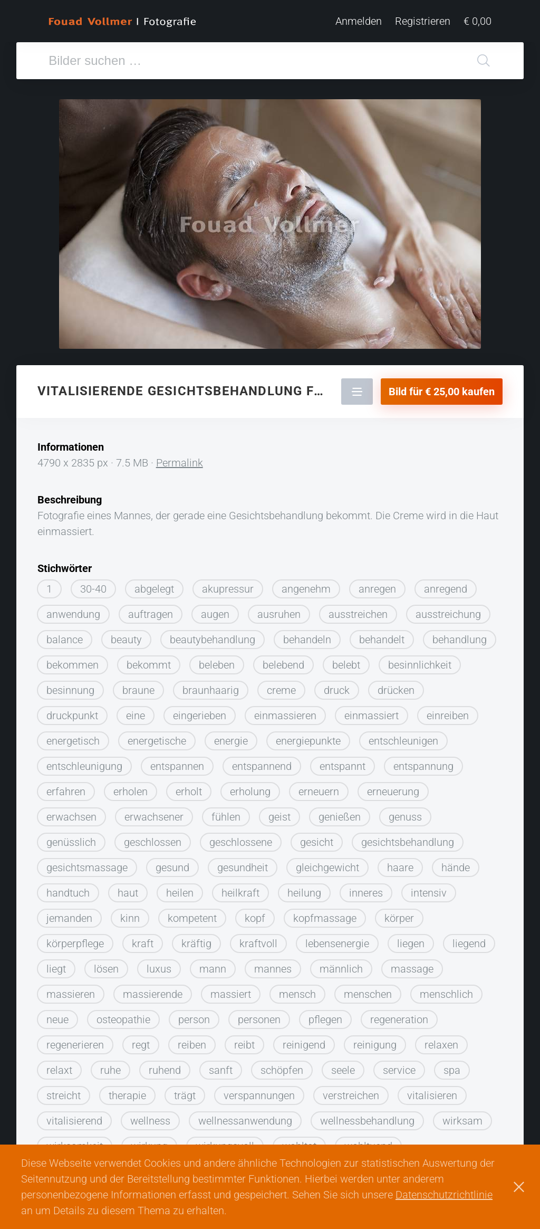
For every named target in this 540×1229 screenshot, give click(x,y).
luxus (159, 964)
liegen (411, 939)
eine (135, 711)
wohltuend (368, 1142)
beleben (217, 660)
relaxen (441, 1040)
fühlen (225, 812)
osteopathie (123, 1015)
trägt (185, 1091)
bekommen (72, 660)
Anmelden (358, 21)
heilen (180, 888)
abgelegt (154, 584)
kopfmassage (324, 914)
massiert (230, 990)
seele (343, 1066)
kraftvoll (258, 939)
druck (337, 686)
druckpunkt (72, 711)
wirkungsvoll (225, 1142)
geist (279, 812)
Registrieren (422, 21)
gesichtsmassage (87, 863)
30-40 (93, 584)
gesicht (316, 838)
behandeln (307, 635)
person (194, 1015)
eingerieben (199, 711)
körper (399, 914)
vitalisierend (74, 1116)
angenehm (306, 584)
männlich (341, 964)
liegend (469, 939)
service (399, 1066)
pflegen (325, 1015)
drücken (396, 686)
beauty (126, 635)
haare (400, 863)
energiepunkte (308, 736)
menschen (368, 990)
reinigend (304, 1040)
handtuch (68, 888)
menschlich (446, 990)
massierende (152, 990)
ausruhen (279, 610)
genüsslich (71, 838)
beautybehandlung (212, 635)
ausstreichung (448, 610)
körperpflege (75, 939)
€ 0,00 (477, 21)
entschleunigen (403, 736)
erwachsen (71, 812)
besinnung (70, 686)
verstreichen (351, 1091)
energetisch (73, 736)
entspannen (177, 762)
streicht (63, 1091)
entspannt (342, 762)
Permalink (179, 458)
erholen (130, 787)
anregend (445, 584)
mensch (297, 990)
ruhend (165, 1066)
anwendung (73, 610)
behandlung (459, 635)
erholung (250, 787)
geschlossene (240, 838)
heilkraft (240, 888)
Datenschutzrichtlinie (444, 1194)
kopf (255, 914)
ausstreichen (358, 610)
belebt (346, 660)
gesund (172, 863)
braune (138, 686)
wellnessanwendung (245, 1116)
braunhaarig (210, 686)
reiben (192, 1040)
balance (64, 635)
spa (451, 1066)
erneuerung (393, 787)
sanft (221, 1066)
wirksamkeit (74, 1142)
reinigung (375, 1040)
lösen (106, 964)
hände (455, 863)
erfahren (65, 787)
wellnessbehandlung (367, 1116)
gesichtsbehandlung (407, 838)
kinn (130, 914)
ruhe (110, 1066)
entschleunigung (84, 762)
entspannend (262, 762)
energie (231, 736)
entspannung (423, 762)
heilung (304, 888)
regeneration (399, 1015)
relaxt (59, 1066)
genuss (405, 812)
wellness (150, 1116)
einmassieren (285, 711)
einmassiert (371, 711)
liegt (56, 964)
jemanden (69, 914)
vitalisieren (432, 1091)
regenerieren (75, 1040)
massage (412, 964)
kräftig (196, 939)
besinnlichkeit (419, 660)
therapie (127, 1091)
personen (259, 1015)
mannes (273, 964)
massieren (70, 990)
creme (281, 686)
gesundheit (242, 863)
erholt (189, 787)
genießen (340, 812)
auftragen (150, 610)
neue (57, 1015)
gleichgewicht (327, 863)
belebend (283, 660)
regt (141, 1040)
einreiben (448, 711)
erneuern (318, 787)
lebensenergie (337, 939)
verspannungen (259, 1091)
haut (128, 888)
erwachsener (154, 812)
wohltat (299, 1142)
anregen (377, 584)
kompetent (192, 914)
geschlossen (152, 838)
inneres (366, 888)
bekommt (149, 660)
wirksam (462, 1116)
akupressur (228, 584)
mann (212, 964)
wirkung (149, 1142)
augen (215, 610)
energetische (157, 736)
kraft (142, 939)
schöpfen (282, 1066)
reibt (244, 1040)
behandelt (381, 635)
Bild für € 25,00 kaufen (442, 387)
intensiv (429, 888)
